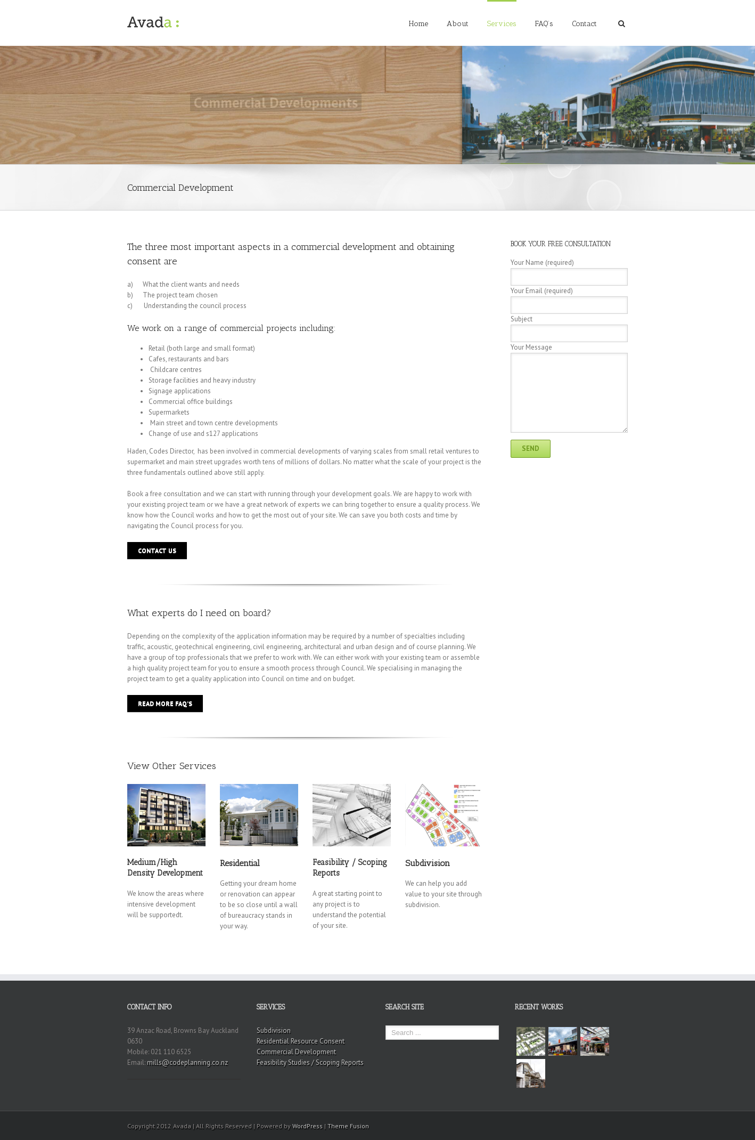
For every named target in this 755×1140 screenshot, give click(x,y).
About (458, 23)
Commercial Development (296, 1051)
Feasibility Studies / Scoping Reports (310, 1062)
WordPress (307, 1126)
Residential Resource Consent (300, 1041)
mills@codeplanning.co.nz (187, 1062)
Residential (240, 863)
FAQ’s (544, 23)
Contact (584, 23)
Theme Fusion (348, 1126)
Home (418, 23)
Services (501, 23)
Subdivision (427, 863)
